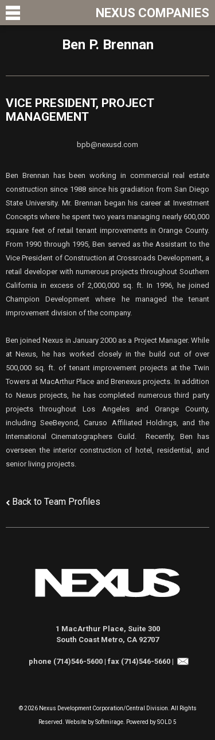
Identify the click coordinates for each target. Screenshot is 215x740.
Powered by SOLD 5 (151, 722)
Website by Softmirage (94, 722)
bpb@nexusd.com (107, 144)
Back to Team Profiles (56, 501)
